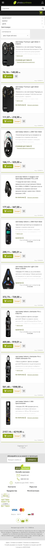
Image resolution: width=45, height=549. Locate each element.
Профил (42, 2)
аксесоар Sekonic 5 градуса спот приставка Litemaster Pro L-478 (27, 178)
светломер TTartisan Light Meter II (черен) (27, 43)
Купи (9, 76)
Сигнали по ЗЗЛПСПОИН (23, 547)
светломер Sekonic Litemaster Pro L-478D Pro (28, 312)
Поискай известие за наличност (26, 62)
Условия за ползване (16, 542)
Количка (41, 11)
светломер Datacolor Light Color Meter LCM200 (26, 267)
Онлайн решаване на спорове (13, 545)
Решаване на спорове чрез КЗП (32, 545)
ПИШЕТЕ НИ (22, 475)
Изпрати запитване (32, 105)
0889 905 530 (22, 479)
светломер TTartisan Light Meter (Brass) (27, 88)
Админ (8, 542)
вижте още (20, 55)
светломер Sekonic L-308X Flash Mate (28, 222)
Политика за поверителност (31, 542)
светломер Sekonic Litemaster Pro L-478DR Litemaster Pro (28, 357)
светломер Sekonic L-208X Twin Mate (28, 132)
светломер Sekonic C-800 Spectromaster (24, 402)
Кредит (17, 121)
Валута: (13, 514)
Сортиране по (6, 32)
